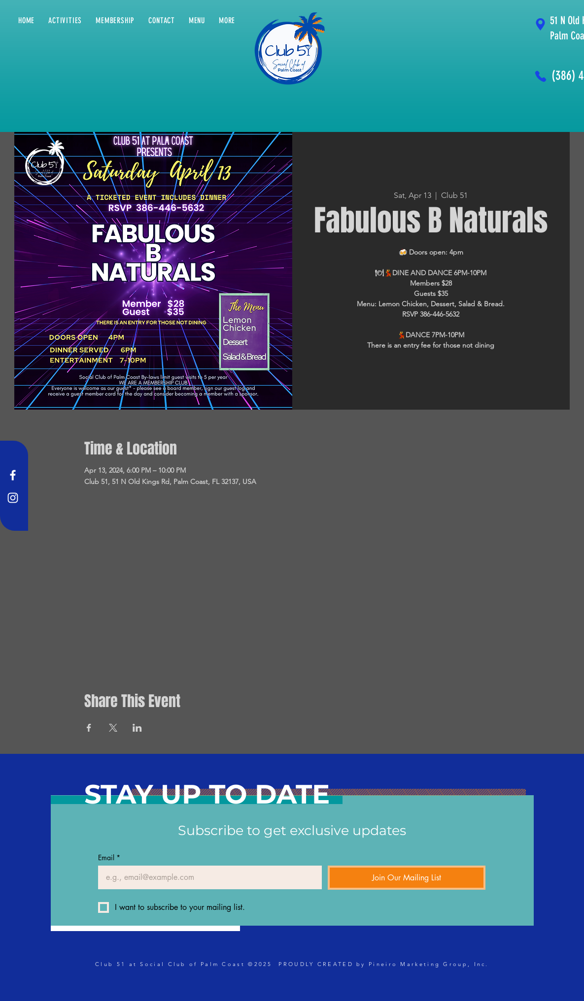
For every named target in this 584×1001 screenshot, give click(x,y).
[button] (227, 20)
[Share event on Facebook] (89, 728)
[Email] (207, 877)
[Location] (541, 24)
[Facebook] (13, 475)
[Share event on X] (113, 728)
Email (109, 857)
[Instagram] (13, 498)
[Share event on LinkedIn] (137, 728)
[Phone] (541, 76)
